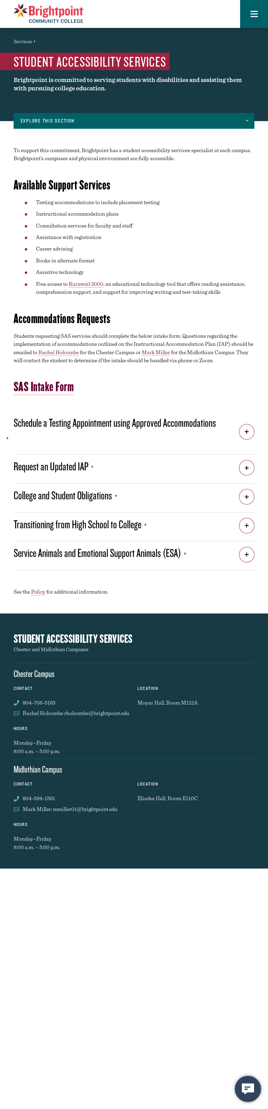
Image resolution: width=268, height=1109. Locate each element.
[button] (254, 14)
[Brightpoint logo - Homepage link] (48, 13)
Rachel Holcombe (58, 352)
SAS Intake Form (44, 386)
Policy (38, 591)
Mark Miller (156, 352)
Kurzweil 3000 (86, 284)
